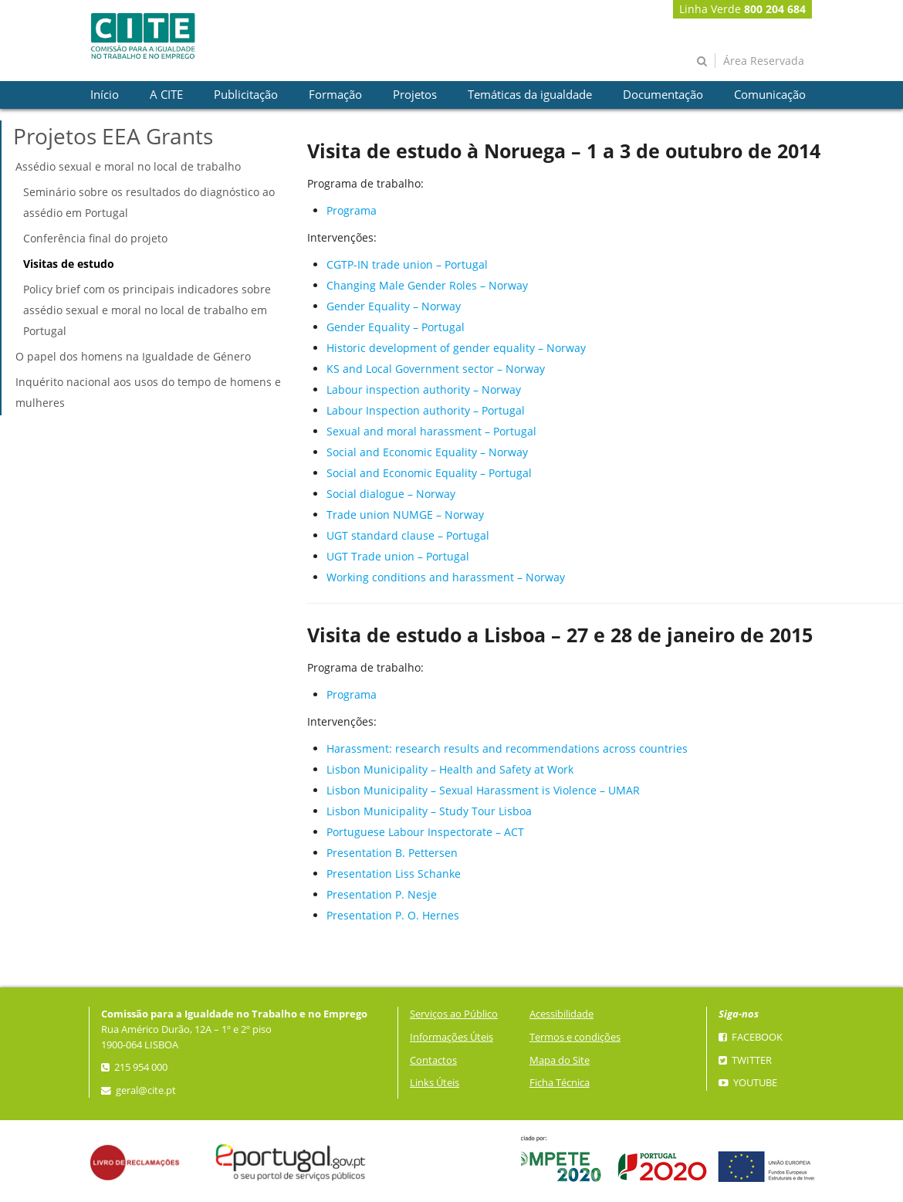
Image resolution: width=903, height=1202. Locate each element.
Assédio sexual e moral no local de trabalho (128, 166)
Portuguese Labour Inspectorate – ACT (425, 831)
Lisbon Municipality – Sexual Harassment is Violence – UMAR (483, 790)
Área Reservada (763, 60)
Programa (351, 210)
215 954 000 (134, 1067)
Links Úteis (434, 1082)
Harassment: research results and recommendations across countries (507, 748)
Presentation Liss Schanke (393, 873)
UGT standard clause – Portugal (407, 535)
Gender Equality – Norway (393, 306)
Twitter (745, 1060)
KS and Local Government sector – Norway (435, 368)
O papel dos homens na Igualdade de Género (133, 356)
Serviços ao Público (454, 1014)
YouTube (748, 1082)
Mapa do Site (559, 1060)
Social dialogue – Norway (390, 493)
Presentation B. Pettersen (392, 852)
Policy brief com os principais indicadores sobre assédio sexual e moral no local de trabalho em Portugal (147, 310)
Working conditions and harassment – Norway (445, 577)
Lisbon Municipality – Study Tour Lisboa (429, 811)
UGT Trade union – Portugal (397, 556)
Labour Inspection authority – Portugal (425, 410)
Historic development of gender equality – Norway (456, 347)
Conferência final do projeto (95, 238)
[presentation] (104, 95)
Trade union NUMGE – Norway (405, 514)
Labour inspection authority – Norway (423, 389)
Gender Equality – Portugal (395, 327)
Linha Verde (742, 9)
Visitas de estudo (68, 263)
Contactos (433, 1060)
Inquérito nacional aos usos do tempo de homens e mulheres (148, 392)
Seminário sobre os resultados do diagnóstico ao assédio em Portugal (149, 202)
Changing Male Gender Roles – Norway (427, 285)
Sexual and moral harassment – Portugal (431, 431)
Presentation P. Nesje (381, 894)
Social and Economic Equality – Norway (427, 452)
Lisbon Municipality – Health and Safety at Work (449, 769)
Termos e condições (575, 1037)
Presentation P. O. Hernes (392, 915)
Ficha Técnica (559, 1082)
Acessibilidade (561, 1014)
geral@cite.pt (138, 1090)
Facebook (751, 1037)
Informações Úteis (451, 1037)
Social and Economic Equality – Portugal (429, 473)
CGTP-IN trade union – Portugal (407, 264)
